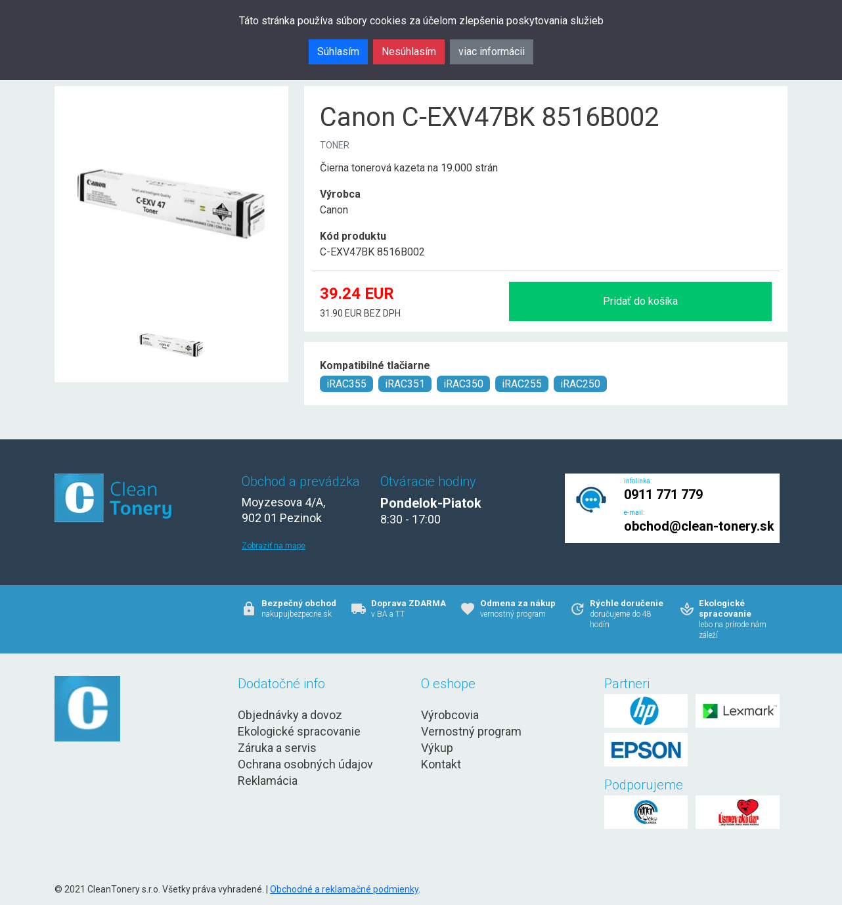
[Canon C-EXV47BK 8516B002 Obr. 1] (171, 312)
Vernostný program (471, 731)
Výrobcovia (450, 715)
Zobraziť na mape (273, 545)
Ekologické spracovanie (299, 731)
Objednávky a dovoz (290, 715)
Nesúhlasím (409, 51)
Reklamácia (268, 780)
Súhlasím (338, 51)
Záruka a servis (277, 748)
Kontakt (441, 764)
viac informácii (491, 51)
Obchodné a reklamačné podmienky (344, 889)
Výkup (437, 748)
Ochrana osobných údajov (305, 764)
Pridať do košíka (640, 301)
